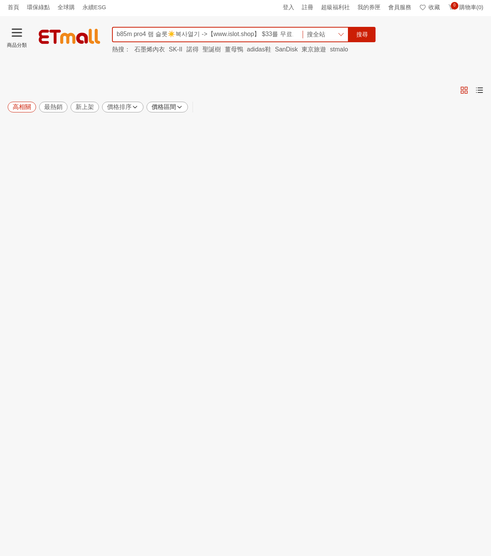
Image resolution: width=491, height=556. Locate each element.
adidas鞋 (259, 49)
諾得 (192, 49)
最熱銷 (53, 107)
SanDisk (286, 49)
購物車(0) (465, 7)
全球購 (66, 7)
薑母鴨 (234, 49)
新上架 (85, 107)
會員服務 (399, 7)
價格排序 (122, 107)
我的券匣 (369, 7)
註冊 (307, 7)
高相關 (22, 107)
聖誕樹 (212, 49)
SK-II (176, 49)
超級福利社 (335, 7)
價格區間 (167, 107)
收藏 (429, 7)
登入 (288, 7)
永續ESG (94, 7)
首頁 (13, 7)
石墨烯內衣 (149, 49)
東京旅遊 (314, 49)
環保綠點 (38, 7)
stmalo (339, 49)
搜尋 (362, 34)
